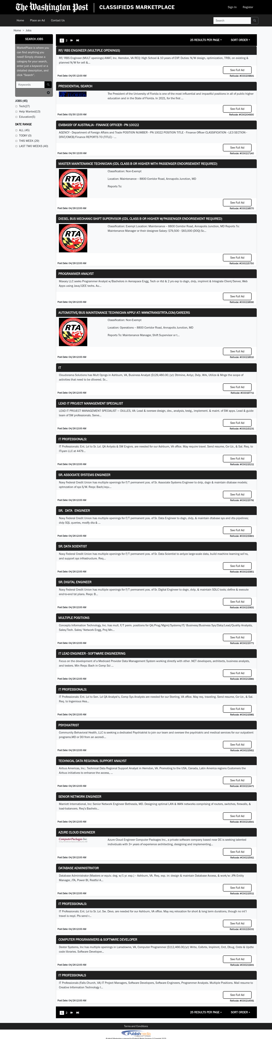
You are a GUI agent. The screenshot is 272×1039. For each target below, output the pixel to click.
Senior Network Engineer (79, 797)
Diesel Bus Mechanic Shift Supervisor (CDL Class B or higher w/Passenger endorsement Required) (140, 219)
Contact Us (58, 20)
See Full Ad (237, 70)
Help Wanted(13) (29, 111)
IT (59, 368)
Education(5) (27, 117)
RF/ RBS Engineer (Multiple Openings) (89, 50)
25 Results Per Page (204, 40)
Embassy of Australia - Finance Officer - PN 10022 (98, 125)
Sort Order (239, 40)
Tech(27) (24, 106)
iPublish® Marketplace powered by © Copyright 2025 (136, 1033)
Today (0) (25, 135)
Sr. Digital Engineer (74, 582)
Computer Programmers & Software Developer (97, 939)
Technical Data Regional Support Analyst (92, 761)
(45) (21, 101)
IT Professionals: (72, 439)
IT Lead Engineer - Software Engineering (91, 653)
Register (248, 7)
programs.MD (67, 737)
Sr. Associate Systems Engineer (84, 475)
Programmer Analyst (76, 274)
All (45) (24, 130)
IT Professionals (72, 975)
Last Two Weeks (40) (33, 146)
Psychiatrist (68, 725)
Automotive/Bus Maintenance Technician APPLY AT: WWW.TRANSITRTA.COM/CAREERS (124, 313)
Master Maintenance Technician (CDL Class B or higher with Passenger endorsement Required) (137, 164)
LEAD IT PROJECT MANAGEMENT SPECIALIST (90, 403)
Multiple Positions (73, 618)
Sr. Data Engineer (74, 511)
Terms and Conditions (136, 1026)
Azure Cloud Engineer (76, 832)
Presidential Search (75, 86)
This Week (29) (29, 141)
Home (20, 20)
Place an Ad (37, 20)
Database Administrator (78, 868)
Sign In (232, 7)
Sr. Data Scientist (72, 546)
